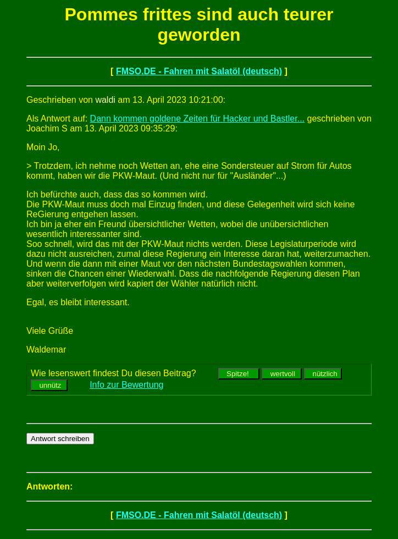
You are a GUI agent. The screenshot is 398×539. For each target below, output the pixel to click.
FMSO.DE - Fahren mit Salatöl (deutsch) (199, 71)
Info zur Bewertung (126, 384)
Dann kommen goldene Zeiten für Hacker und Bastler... (197, 118)
